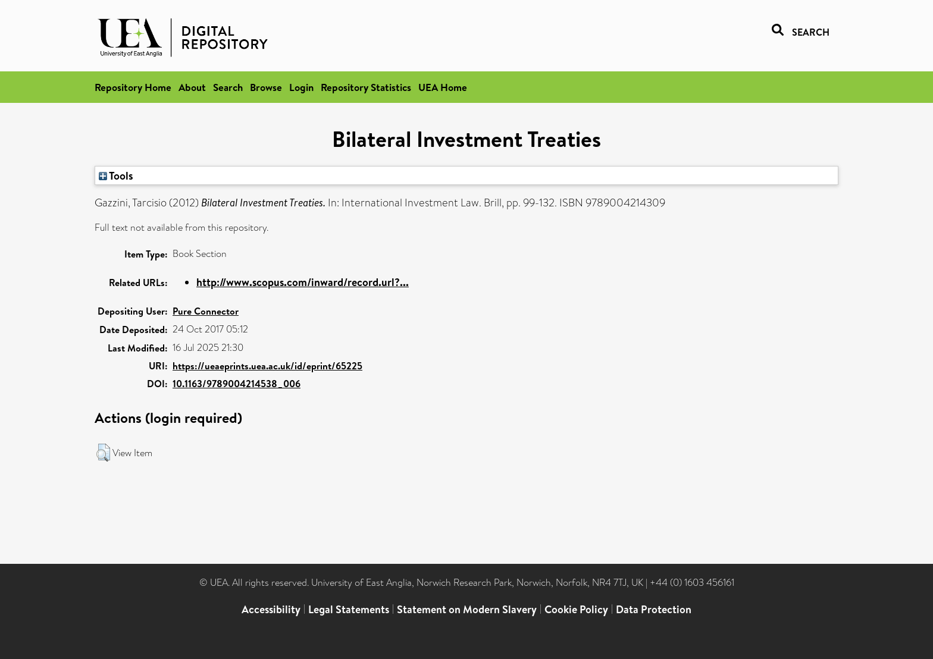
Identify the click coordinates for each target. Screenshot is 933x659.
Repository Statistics (366, 87)
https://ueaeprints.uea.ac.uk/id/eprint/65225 (267, 365)
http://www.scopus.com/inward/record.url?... (302, 282)
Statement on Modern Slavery (467, 609)
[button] (103, 453)
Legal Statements (348, 609)
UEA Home (442, 87)
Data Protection (653, 609)
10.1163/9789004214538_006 (236, 383)
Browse (266, 87)
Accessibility (271, 609)
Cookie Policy (576, 609)
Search (228, 87)
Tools (116, 175)
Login (301, 87)
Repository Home (133, 87)
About (192, 87)
